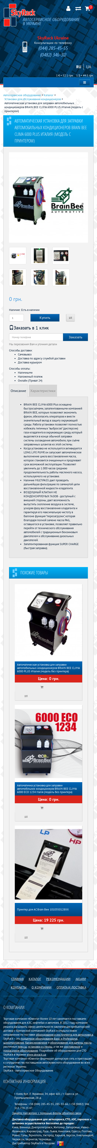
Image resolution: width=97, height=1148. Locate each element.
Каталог (35, 979)
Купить (45, 317)
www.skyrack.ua (36, 1054)
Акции (81, 979)
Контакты (19, 987)
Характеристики (42, 390)
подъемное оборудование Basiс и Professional (49, 1038)
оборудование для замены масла (70, 1042)
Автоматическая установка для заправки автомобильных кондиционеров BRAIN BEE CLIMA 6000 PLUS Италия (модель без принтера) (48, 668)
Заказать (75, 337)
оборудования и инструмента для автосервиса (64, 1034)
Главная (17, 979)
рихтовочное (72, 1046)
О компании (41, 987)
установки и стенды (40, 1046)
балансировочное (36, 1042)
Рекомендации (58, 979)
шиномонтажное (13, 1042)
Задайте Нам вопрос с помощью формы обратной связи (46, 1113)
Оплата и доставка (71, 987)
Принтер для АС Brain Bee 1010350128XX (43, 909)
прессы (22, 1046)
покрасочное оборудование (20, 1050)
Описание (18, 390)
